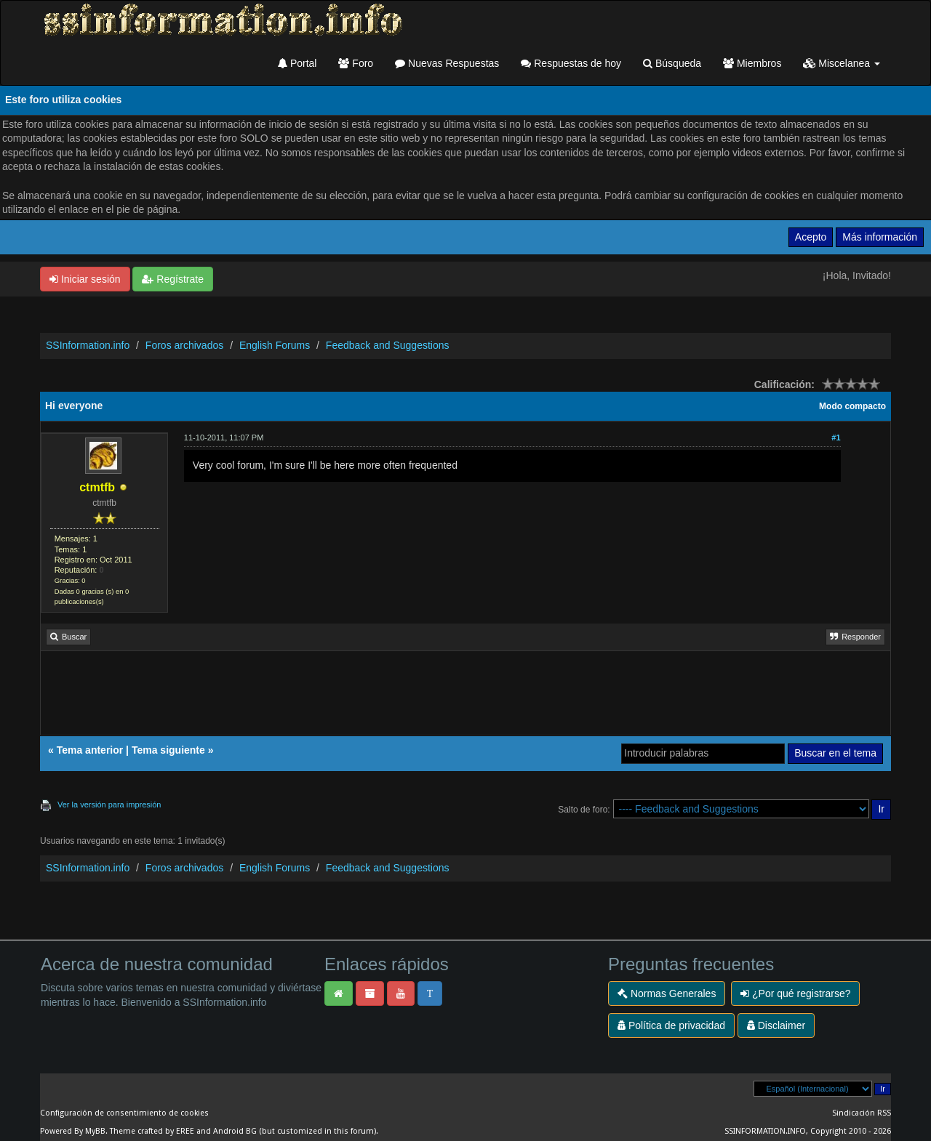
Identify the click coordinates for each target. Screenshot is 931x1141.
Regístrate (172, 279)
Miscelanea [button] (841, 63)
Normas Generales (667, 993)
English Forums (274, 345)
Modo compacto (852, 406)
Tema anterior (90, 750)
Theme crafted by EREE (152, 1131)
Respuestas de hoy (571, 63)
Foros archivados (184, 345)
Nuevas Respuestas (447, 63)
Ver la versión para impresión (109, 804)
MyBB (95, 1131)
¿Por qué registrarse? (795, 993)
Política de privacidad (671, 1025)
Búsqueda (672, 63)
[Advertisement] (465, 698)
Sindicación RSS (861, 1113)
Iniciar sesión (85, 279)
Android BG (235, 1131)
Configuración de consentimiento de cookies (124, 1113)
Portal (297, 63)
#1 (835, 437)
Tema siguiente (168, 750)
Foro (355, 63)
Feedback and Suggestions (387, 345)
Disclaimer (776, 1025)
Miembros (752, 63)
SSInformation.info (87, 345)
